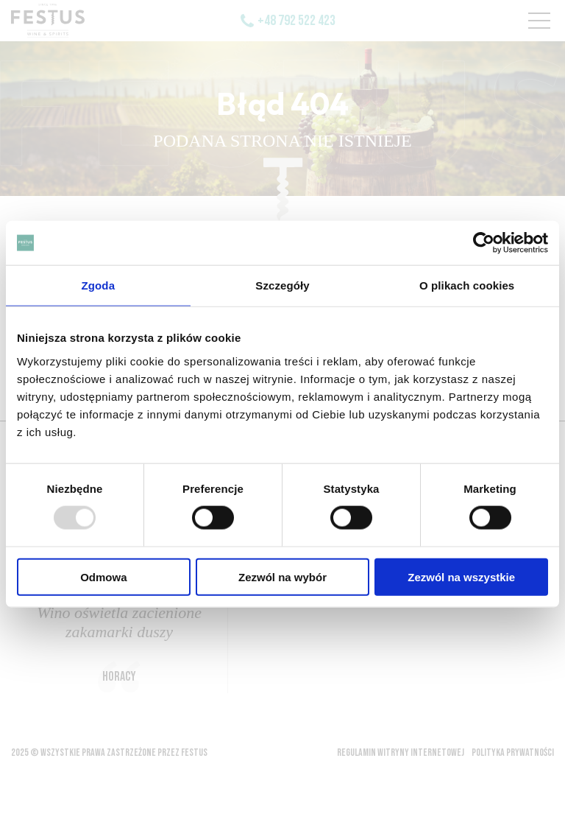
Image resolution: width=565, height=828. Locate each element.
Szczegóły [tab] (282, 285)
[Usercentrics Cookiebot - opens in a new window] (483, 243)
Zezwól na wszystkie (461, 576)
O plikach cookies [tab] (466, 285)
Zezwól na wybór (282, 576)
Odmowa (103, 576)
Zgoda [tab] (99, 285)
